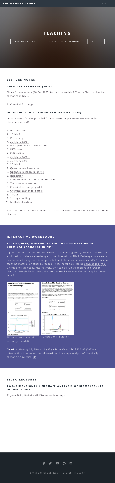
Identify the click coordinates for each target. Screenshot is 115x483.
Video (96, 41)
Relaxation (16, 175)
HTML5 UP (80, 473)
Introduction (18, 130)
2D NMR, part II (19, 156)
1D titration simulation (55, 336)
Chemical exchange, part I (26, 187)
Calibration (17, 153)
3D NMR (15, 164)
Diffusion (16, 149)
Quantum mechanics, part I (26, 168)
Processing (17, 138)
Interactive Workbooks (64, 41)
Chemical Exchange (21, 104)
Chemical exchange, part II (26, 190)
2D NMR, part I (19, 141)
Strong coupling (20, 198)
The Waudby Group (19, 3)
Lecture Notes (25, 41)
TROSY (14, 194)
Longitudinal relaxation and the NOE (32, 179)
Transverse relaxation (23, 183)
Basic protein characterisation (28, 145)
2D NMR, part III (20, 160)
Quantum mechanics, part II (27, 171)
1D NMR (15, 134)
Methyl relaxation (21, 202)
